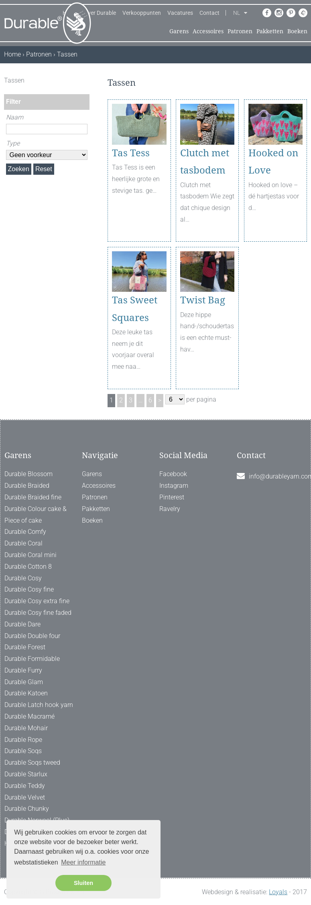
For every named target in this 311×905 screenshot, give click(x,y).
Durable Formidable (32, 659)
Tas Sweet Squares (134, 309)
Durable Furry (23, 670)
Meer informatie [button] (83, 862)
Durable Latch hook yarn (38, 705)
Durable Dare (22, 624)
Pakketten (269, 31)
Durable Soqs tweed (32, 762)
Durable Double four (32, 636)
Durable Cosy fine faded (37, 612)
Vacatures (180, 13)
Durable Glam (23, 682)
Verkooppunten (141, 13)
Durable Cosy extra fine (36, 601)
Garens (179, 31)
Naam (14, 117)
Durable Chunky (26, 808)
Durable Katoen (26, 693)
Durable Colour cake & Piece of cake (35, 514)
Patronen (240, 31)
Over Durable (100, 13)
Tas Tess (131, 153)
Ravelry (169, 509)
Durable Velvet (24, 797)
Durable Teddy (24, 786)
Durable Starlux (25, 774)
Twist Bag (202, 300)
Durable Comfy (25, 531)
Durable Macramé (29, 716)
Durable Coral (23, 543)
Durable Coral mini (30, 555)
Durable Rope (23, 739)
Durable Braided (26, 485)
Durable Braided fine (32, 497)
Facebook (173, 474)
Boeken (297, 31)
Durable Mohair (26, 728)
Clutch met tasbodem (204, 161)
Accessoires (208, 31)
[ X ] (84, 80)
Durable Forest (24, 647)
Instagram (173, 485)
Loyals (278, 892)
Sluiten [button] (83, 883)
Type (13, 143)
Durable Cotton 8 (28, 566)
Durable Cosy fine (29, 589)
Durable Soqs (23, 751)
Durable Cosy (23, 578)
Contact (209, 13)
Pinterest (171, 497)
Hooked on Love (273, 161)
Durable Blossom (28, 474)
